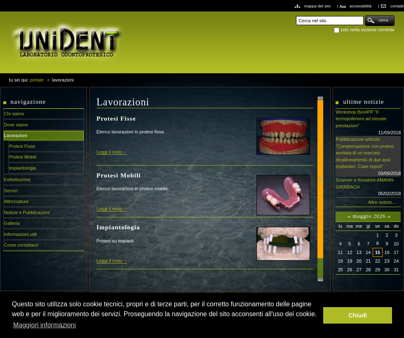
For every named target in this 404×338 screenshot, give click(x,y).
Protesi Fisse (116, 118)
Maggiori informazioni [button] (44, 325)
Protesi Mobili (118, 175)
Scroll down (320, 280)
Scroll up (320, 98)
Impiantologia (118, 227)
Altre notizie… (382, 202)
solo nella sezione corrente (368, 29)
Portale (37, 79)
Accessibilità (361, 6)
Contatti (397, 6)
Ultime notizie (363, 101)
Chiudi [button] (357, 315)
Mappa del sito (317, 6)
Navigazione (28, 101)
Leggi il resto (109, 151)
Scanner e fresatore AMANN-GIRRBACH (368, 187)
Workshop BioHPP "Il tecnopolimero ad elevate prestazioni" (368, 123)
